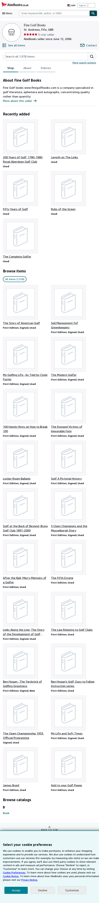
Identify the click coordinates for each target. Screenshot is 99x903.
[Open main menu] (8, 13)
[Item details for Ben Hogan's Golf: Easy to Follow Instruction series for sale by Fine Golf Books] (73, 663)
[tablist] (29, 68)
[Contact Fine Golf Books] (89, 45)
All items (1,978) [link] (14, 279)
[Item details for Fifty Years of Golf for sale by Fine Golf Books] (25, 191)
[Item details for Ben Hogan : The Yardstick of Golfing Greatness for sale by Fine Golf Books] (25, 663)
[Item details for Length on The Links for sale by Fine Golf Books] (73, 139)
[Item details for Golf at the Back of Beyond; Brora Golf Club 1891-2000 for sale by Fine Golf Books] (25, 507)
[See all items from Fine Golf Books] (13, 45)
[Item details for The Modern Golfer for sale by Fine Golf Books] (73, 353)
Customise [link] (71, 890)
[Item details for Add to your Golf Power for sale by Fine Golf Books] (73, 765)
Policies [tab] (45, 68)
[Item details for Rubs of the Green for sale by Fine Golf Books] (73, 191)
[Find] (93, 13)
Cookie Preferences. (87, 868)
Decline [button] (42, 890)
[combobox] (54, 13)
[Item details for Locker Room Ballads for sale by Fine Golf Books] (25, 457)
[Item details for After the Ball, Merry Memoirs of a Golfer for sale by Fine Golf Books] (25, 559)
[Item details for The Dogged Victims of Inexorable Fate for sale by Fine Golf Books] (73, 407)
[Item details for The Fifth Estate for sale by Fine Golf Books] (73, 557)
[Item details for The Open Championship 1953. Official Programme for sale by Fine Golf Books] (25, 715)
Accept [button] (16, 890)
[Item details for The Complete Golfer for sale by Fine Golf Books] (25, 239)
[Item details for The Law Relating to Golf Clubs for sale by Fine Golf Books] (73, 609)
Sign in (82, 5)
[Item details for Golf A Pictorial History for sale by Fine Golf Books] (73, 457)
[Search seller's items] (42, 56)
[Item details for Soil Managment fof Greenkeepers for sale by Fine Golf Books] (73, 306)
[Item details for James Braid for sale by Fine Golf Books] (25, 765)
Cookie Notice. (78, 872)
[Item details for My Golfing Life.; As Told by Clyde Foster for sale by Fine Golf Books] (25, 355)
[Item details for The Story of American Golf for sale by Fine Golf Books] (25, 306)
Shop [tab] (10, 68)
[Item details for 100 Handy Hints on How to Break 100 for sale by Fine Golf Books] (25, 407)
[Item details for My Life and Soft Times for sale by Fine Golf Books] (73, 713)
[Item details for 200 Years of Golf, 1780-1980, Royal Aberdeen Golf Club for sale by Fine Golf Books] (25, 141)
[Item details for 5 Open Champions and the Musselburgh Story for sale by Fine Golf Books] (73, 507)
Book (6, 810)
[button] (92, 56)
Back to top (49, 827)
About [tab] (27, 68)
